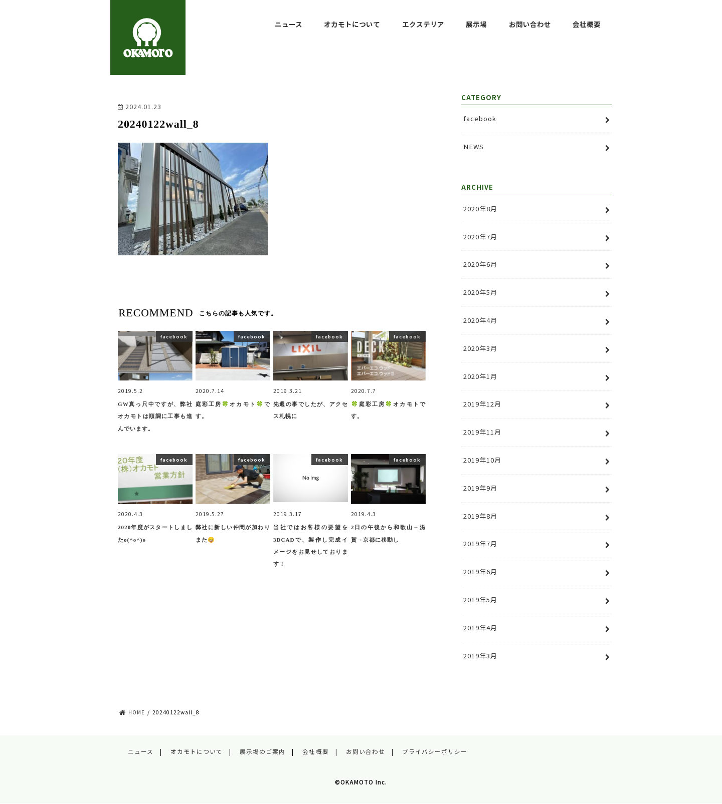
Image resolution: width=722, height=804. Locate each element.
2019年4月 (480, 627)
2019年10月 (482, 460)
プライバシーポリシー (434, 751)
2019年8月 (480, 516)
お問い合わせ (530, 24)
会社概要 (587, 24)
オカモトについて (352, 24)
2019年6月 (480, 571)
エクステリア (423, 24)
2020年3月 (480, 348)
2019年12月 (482, 404)
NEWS (473, 146)
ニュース (288, 24)
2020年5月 (480, 292)
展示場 (476, 24)
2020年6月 (480, 264)
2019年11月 (482, 432)
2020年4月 (480, 320)
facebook (479, 118)
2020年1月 (480, 376)
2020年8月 (480, 208)
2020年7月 (480, 236)
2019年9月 (480, 488)
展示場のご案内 (262, 751)
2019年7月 (480, 543)
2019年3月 (480, 655)
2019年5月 (480, 599)
